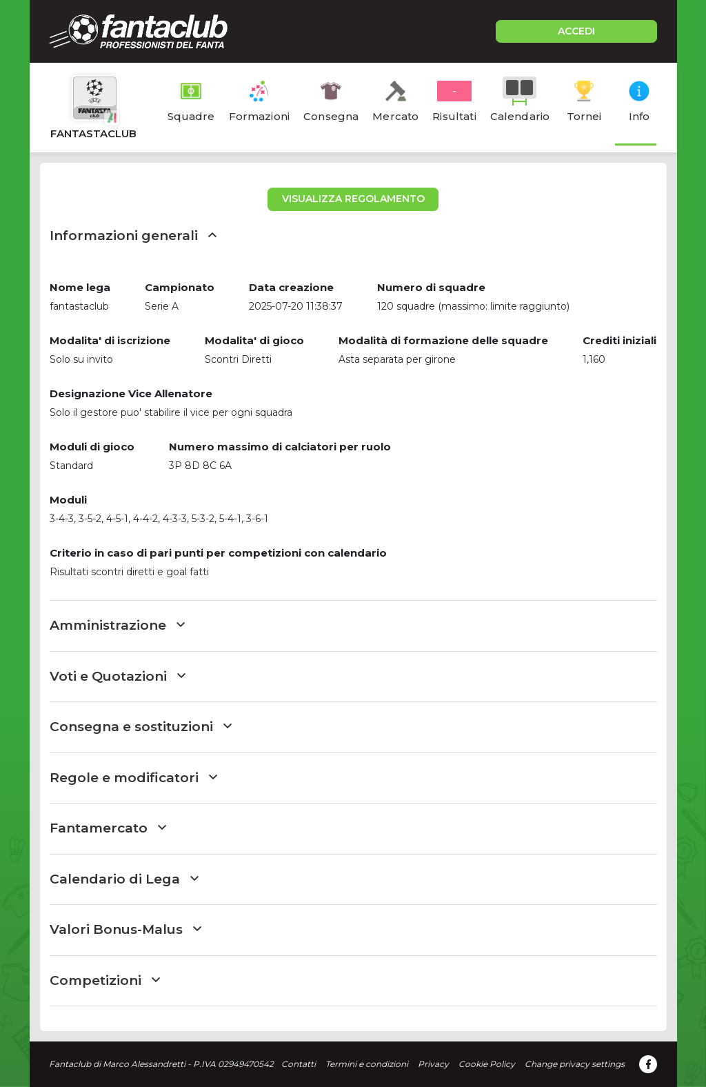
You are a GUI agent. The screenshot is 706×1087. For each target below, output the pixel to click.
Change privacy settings (575, 1064)
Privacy (433, 1064)
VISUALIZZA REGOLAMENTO (353, 198)
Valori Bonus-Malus (125, 929)
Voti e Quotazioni (117, 676)
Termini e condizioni (366, 1064)
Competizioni (105, 980)
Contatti (298, 1064)
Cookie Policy (486, 1064)
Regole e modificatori (133, 778)
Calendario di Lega (124, 879)
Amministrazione (117, 625)
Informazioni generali (133, 235)
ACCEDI (576, 31)
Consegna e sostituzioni (141, 727)
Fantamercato (108, 828)
